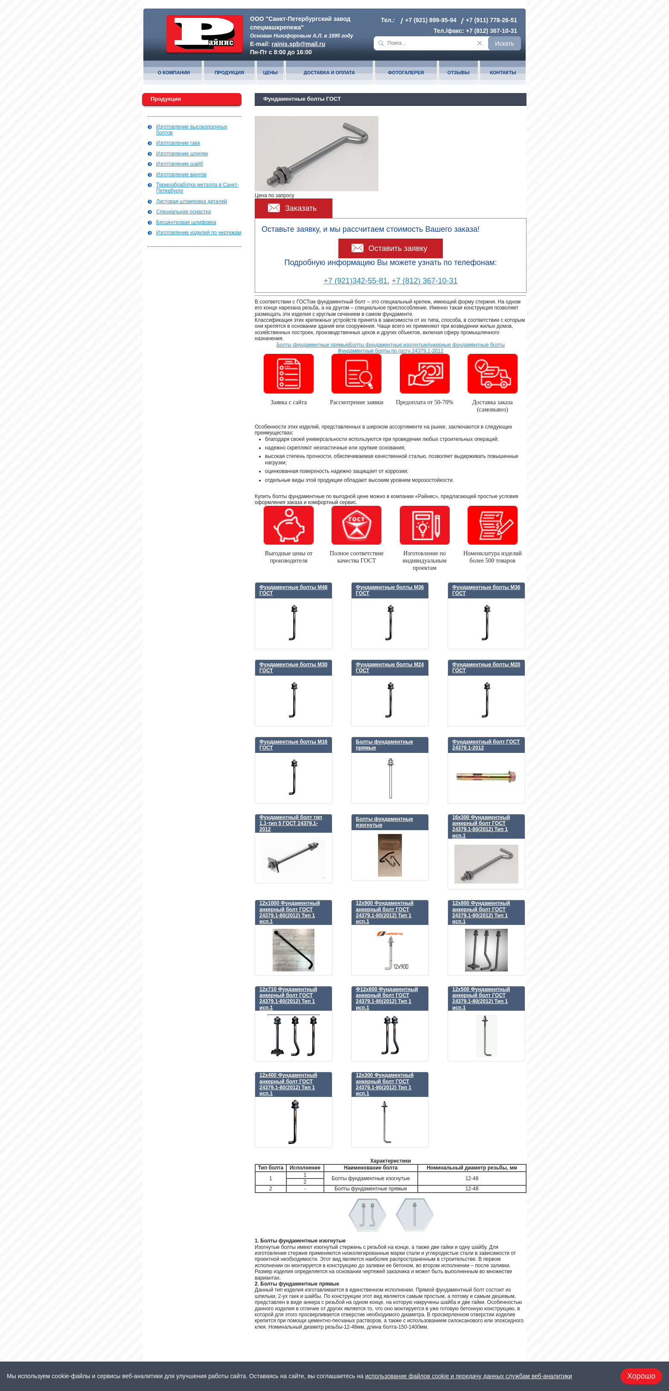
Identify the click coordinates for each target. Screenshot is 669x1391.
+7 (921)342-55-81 (355, 281)
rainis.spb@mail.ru (299, 44)
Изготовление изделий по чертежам (198, 233)
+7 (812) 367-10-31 (491, 30)
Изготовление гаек (178, 143)
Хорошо (641, 1376)
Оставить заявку (398, 248)
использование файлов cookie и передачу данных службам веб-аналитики (468, 1376)
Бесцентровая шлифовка (186, 222)
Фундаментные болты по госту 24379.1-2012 (391, 351)
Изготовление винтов (181, 175)
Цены (270, 72)
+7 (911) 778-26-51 (491, 20)
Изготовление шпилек (182, 154)
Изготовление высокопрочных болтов (191, 130)
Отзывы (459, 72)
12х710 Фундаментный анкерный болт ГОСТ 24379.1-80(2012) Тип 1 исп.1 (288, 998)
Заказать (301, 208)
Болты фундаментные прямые (312, 345)
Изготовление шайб (179, 164)
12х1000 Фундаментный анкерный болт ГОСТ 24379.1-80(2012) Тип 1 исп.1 (289, 912)
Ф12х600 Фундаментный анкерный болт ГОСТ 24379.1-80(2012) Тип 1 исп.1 (387, 998)
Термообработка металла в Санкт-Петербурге (197, 188)
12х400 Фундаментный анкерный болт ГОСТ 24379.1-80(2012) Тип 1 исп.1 (288, 1084)
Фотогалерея (406, 72)
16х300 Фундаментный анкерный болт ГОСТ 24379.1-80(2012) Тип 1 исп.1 (481, 826)
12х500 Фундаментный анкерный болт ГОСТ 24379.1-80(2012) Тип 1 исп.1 (481, 998)
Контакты (503, 72)
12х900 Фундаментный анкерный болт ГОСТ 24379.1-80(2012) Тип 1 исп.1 (384, 912)
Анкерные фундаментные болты (466, 345)
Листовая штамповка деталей (191, 201)
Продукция (229, 72)
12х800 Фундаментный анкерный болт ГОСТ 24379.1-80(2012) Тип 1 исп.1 (481, 912)
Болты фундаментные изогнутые (388, 345)
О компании (174, 72)
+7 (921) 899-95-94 (431, 20)
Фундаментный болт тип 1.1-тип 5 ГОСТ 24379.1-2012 (290, 823)
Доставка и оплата (329, 72)
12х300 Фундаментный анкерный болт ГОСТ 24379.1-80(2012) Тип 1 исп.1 (384, 1084)
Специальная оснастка (183, 212)
